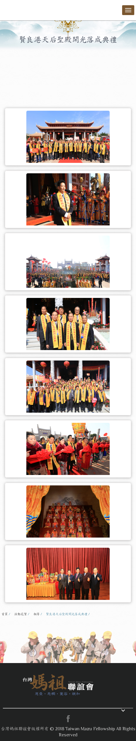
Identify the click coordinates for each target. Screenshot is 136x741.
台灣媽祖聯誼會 (23, 9)
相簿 (36, 614)
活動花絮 (20, 614)
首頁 (4, 614)
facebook (68, 718)
